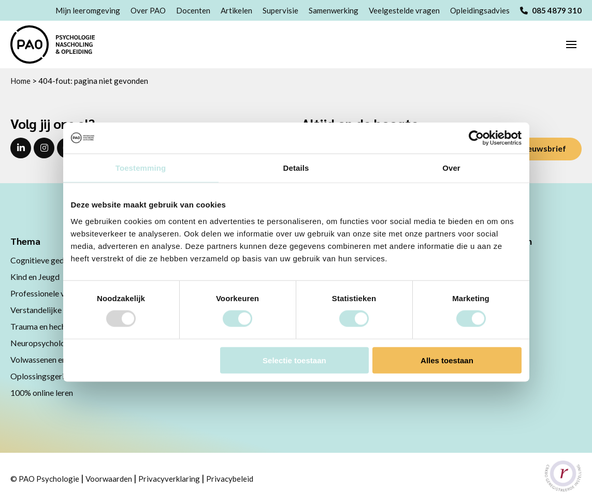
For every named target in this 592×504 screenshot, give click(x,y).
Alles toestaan (447, 359)
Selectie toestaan (294, 359)
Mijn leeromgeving (87, 10)
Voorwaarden (108, 478)
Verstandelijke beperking (55, 310)
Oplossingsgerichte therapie (60, 376)
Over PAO (148, 10)
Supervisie (280, 10)
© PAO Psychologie (44, 478)
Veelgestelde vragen (404, 10)
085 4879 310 (551, 10)
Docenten (193, 10)
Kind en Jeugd (35, 276)
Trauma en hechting (45, 326)
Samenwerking (333, 10)
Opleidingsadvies (480, 10)
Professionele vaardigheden (59, 293)
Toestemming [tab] (140, 168)
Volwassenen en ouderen (53, 359)
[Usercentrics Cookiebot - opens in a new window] (476, 138)
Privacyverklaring (169, 478)
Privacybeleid (229, 478)
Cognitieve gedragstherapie (59, 260)
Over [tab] (451, 168)
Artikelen (236, 10)
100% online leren (41, 392)
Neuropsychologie (43, 343)
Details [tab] (296, 168)
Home (20, 80)
